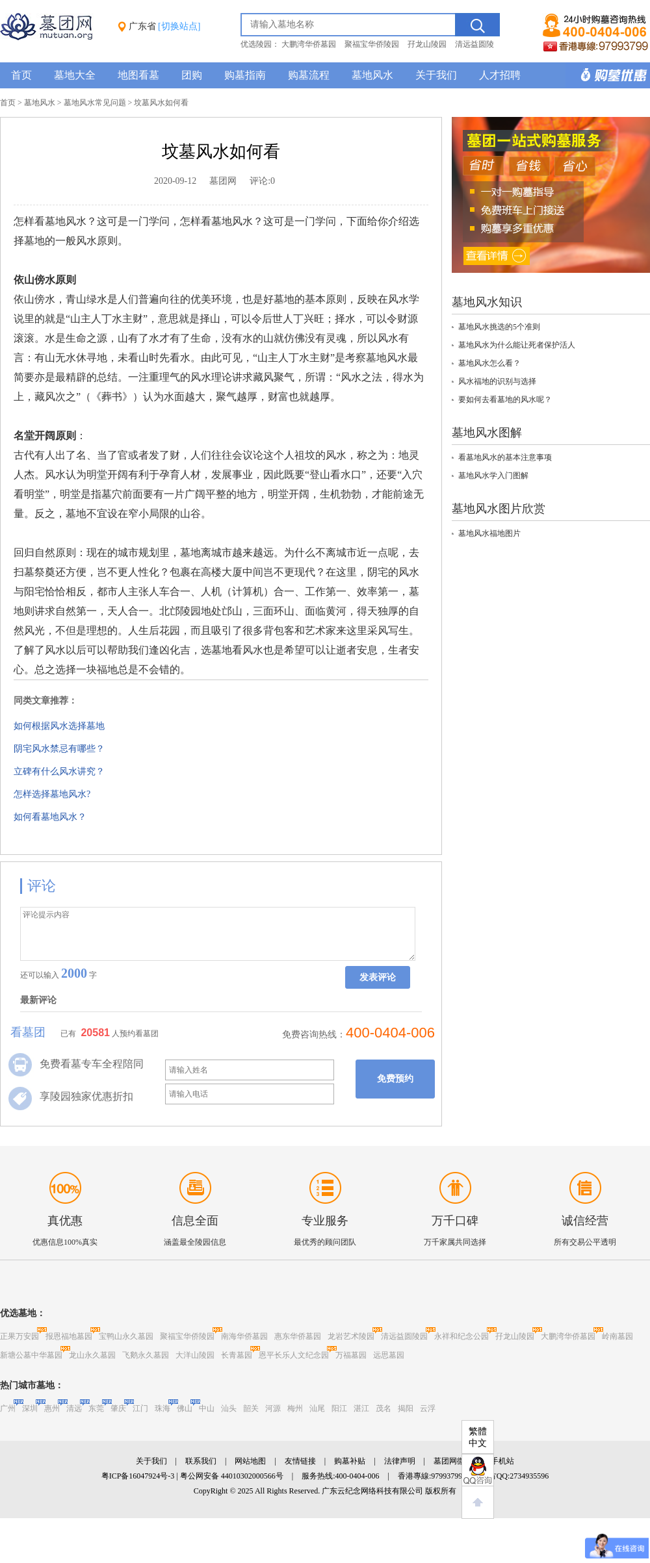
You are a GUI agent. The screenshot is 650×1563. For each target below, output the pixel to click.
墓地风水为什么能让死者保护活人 (516, 344)
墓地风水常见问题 (95, 102)
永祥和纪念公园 (461, 1336)
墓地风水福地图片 (489, 533)
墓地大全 (75, 75)
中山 (206, 1408)
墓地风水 (372, 75)
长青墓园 (236, 1355)
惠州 (52, 1408)
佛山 (184, 1408)
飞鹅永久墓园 (145, 1355)
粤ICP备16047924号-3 (138, 1475)
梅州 (295, 1408)
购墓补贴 (349, 1461)
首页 (21, 75)
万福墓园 (351, 1355)
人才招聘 (500, 75)
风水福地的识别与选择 (497, 381)
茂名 (383, 1408)
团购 (191, 75)
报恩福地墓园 (69, 1336)
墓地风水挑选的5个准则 (499, 326)
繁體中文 (478, 1437)
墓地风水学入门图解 (493, 475)
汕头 (229, 1408)
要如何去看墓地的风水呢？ (505, 399)
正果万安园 (19, 1336)
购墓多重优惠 (608, 75)
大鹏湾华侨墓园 (308, 44)
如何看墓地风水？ (50, 817)
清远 (74, 1408)
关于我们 (436, 75)
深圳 (30, 1408)
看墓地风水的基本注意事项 (505, 457)
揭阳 (405, 1408)
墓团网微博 (453, 1461)
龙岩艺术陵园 (351, 1336)
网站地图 (250, 1461)
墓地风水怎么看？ (489, 363)
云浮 (428, 1408)
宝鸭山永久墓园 (126, 1336)
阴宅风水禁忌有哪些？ (59, 749)
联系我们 (200, 1461)
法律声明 (399, 1461)
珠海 (162, 1408)
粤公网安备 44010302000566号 (231, 1475)
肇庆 (118, 1408)
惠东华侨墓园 (297, 1336)
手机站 (502, 1461)
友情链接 (300, 1461)
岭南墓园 (617, 1336)
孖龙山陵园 (427, 44)
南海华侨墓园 (244, 1336)
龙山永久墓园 (92, 1355)
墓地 (221, 221)
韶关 (251, 1408)
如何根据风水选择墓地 (59, 726)
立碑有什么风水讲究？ (59, 771)
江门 (140, 1408)
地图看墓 (138, 75)
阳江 (339, 1408)
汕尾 (317, 1408)
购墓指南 (245, 75)
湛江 (361, 1408)
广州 (8, 1408)
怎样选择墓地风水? (52, 794)
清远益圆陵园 (404, 1336)
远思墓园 (388, 1355)
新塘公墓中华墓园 (31, 1355)
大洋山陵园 (195, 1355)
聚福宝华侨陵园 (371, 44)
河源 (273, 1408)
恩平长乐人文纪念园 (294, 1355)
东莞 (96, 1408)
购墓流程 (309, 75)
